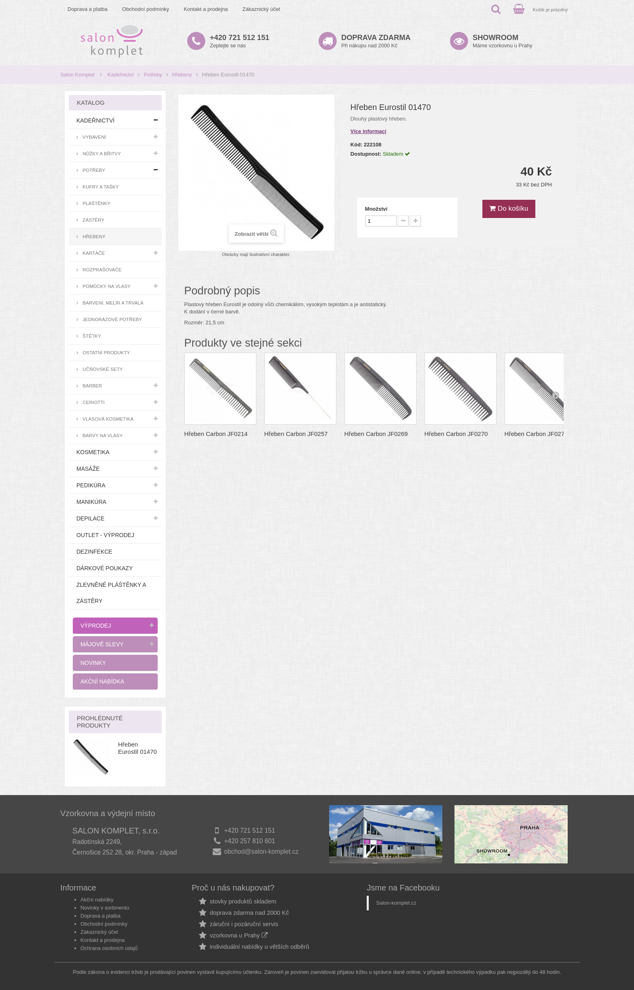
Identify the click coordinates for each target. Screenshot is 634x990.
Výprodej (95, 625)
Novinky (93, 663)
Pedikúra (91, 485)
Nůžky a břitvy (101, 153)
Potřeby (153, 75)
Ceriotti (93, 402)
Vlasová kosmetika (107, 418)
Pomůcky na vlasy (106, 286)
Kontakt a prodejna (206, 9)
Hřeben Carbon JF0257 (296, 433)
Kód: (357, 145)
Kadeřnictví (121, 75)
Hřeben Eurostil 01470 (137, 748)
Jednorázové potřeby (111, 319)
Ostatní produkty (105, 352)
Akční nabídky (97, 900)
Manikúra (91, 502)
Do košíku (508, 208)
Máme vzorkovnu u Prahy (502, 41)
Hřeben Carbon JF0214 (216, 433)
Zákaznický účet (261, 9)
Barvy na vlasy (102, 435)
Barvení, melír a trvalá (112, 302)
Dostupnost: (366, 154)
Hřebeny (182, 75)
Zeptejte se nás (239, 41)
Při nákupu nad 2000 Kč (375, 41)
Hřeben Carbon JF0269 (376, 433)
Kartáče (93, 253)
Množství (376, 209)
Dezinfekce (94, 551)
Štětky (91, 335)
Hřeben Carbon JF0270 (456, 433)
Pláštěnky (95, 203)
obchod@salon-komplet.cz (261, 851)
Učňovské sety (102, 369)
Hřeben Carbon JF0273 (536, 433)
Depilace (90, 518)
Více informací (369, 131)
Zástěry (92, 219)
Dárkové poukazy (104, 568)
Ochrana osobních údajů (109, 948)
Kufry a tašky (100, 186)
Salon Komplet (77, 75)
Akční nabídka (102, 681)
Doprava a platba (88, 9)
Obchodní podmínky (145, 9)
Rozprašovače (101, 269)
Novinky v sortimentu (104, 908)
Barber (91, 385)
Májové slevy (102, 644)
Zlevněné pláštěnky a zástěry (111, 593)
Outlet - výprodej (105, 535)
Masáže (88, 468)
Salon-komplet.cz (396, 903)
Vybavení (93, 137)
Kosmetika (93, 452)
